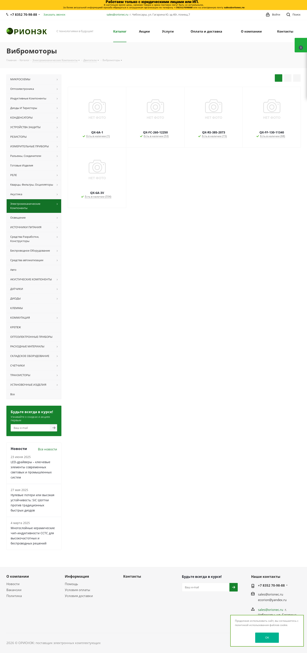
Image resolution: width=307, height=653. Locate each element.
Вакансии (14, 590)
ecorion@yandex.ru (272, 600)
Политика (14, 596)
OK (267, 637)
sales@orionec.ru (117, 14)
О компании (17, 576)
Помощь (71, 584)
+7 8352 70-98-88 (23, 14)
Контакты (132, 576)
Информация (77, 576)
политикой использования (252, 625)
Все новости (47, 449)
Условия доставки (79, 596)
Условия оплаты (77, 590)
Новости (13, 584)
